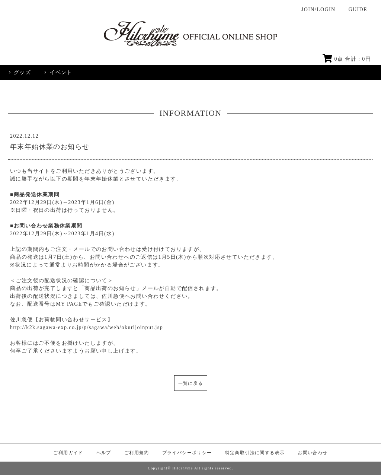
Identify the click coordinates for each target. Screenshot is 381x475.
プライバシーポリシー (187, 452)
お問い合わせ (312, 452)
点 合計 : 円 (347, 59)
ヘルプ (103, 452)
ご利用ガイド (68, 452)
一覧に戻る (190, 383)
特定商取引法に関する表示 (255, 452)
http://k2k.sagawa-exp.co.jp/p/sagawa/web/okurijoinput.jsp (86, 327)
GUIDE (357, 9)
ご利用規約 (136, 452)
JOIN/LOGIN (318, 9)
